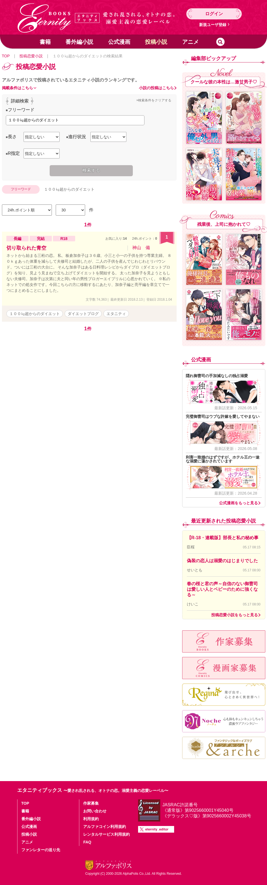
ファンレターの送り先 (40, 850)
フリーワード (21, 110)
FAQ (87, 842)
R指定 (14, 153)
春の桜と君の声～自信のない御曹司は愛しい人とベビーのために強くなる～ (222, 589)
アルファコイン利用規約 (104, 826)
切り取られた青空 (26, 248)
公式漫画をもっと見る (238, 503)
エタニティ (116, 313)
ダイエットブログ (83, 313)
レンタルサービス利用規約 (106, 834)
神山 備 (141, 247)
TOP (6, 56)
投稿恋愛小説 (31, 56)
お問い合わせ (94, 811)
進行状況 (77, 136)
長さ (12, 136)
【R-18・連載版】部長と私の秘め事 (223, 537)
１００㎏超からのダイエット (34, 313)
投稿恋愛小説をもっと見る (234, 615)
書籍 (45, 42)
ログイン (214, 13)
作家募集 (91, 803)
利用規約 (91, 819)
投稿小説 (156, 42)
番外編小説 (79, 42)
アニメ (190, 42)
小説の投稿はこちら (156, 88)
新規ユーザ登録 (212, 24)
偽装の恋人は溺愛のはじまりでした (222, 560)
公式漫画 (119, 42)
